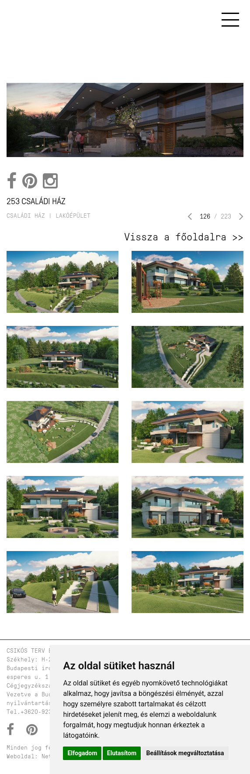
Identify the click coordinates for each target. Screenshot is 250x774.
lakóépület (73, 215)
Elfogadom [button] (82, 753)
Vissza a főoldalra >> (183, 237)
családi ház (26, 215)
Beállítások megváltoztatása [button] (185, 753)
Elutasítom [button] (121, 753)
